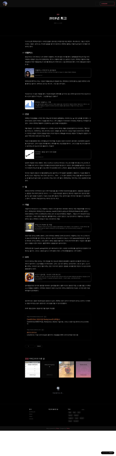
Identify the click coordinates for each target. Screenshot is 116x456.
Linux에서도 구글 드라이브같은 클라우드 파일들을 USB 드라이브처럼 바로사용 (52, 360)
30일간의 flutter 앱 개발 (43, 225)
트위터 (89, 406)
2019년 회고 (58, 18)
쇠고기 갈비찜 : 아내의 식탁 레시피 (48, 274)
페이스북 (83, 406)
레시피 (81, 443)
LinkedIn (31, 444)
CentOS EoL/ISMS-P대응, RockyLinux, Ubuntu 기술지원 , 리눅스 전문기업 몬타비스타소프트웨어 (58, 348)
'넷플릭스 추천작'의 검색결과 (45, 70)
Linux (76, 443)
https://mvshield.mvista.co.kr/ (35, 342)
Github (30, 439)
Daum (70, 446)
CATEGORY (107, 3)
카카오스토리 (86, 406)
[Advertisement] (58, 325)
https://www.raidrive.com (34, 355)
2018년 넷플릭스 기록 (43, 102)
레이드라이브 (32, 358)
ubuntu (70, 440)
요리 (79, 437)
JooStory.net (32, 437)
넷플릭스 (71, 443)
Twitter (30, 441)
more (89, 384)
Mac (74, 437)
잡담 (58, 14)
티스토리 (76, 446)
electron (76, 440)
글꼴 (70, 437)
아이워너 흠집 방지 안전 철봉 (45, 152)
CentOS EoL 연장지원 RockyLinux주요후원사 (43, 345)
